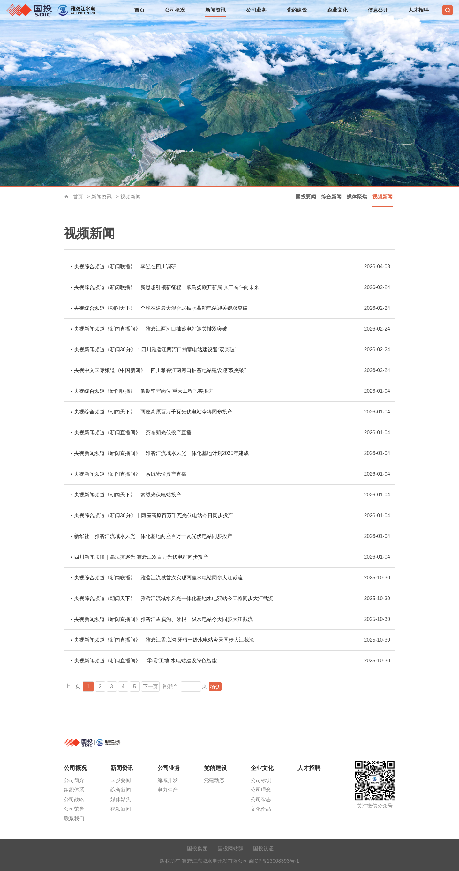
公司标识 (261, 780)
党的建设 (297, 10)
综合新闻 (331, 196)
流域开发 (167, 780)
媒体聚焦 (357, 196)
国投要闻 (306, 196)
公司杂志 (261, 799)
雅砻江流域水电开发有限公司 (52, 10)
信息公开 (378, 10)
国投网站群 (230, 848)
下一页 (150, 686)
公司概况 (175, 10)
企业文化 (337, 10)
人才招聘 (418, 10)
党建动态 (214, 780)
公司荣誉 (74, 809)
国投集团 (197, 848)
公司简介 (74, 780)
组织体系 (74, 790)
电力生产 (167, 790)
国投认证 (263, 848)
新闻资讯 (215, 10)
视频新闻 (130, 196)
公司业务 (256, 10)
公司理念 (261, 790)
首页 (139, 10)
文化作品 (261, 809)
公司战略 (74, 799)
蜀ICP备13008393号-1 (273, 861)
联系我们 (74, 818)
